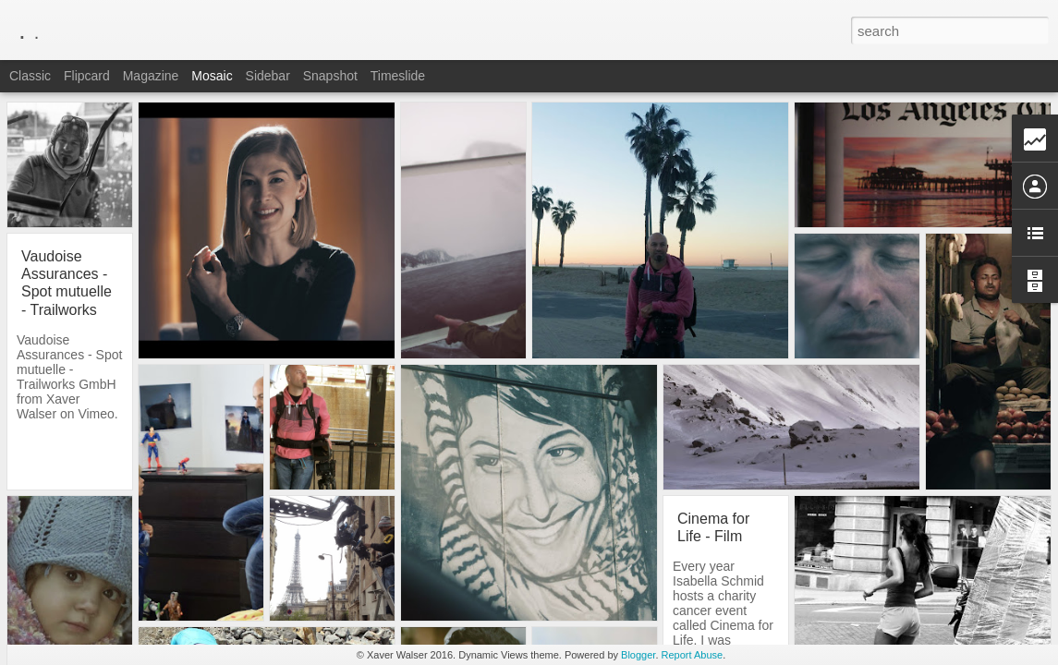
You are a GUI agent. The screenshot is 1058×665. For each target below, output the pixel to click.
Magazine (151, 75)
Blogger (638, 654)
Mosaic (211, 75)
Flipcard (87, 75)
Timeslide (398, 75)
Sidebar (268, 75)
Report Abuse (693, 654)
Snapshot (330, 75)
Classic (30, 75)
